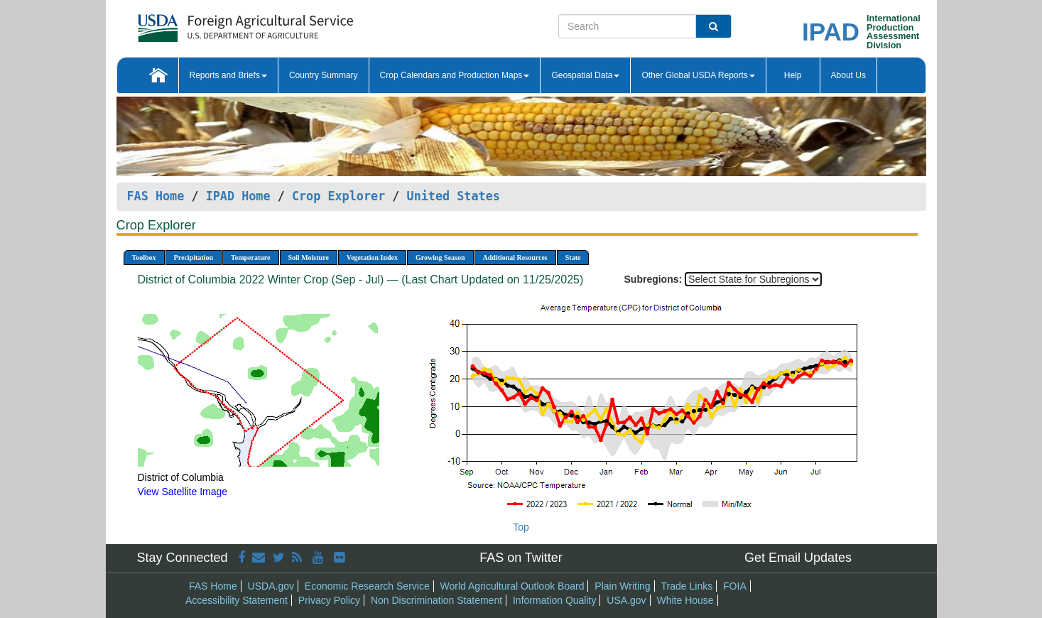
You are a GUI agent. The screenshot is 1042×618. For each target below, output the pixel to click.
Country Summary (323, 75)
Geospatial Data (585, 75)
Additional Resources (515, 257)
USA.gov (626, 600)
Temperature (251, 257)
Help (793, 75)
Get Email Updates (798, 558)
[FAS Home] (210, 23)
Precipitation (193, 257)
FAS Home (156, 196)
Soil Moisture (308, 257)
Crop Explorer (338, 196)
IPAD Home (238, 196)
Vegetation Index (372, 257)
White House (684, 600)
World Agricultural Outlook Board (512, 586)
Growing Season (440, 257)
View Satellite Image (183, 491)
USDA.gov (271, 586)
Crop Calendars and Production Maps (455, 75)
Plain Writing (622, 586)
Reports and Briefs (228, 75)
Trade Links (687, 586)
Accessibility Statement (236, 600)
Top (521, 527)
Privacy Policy (329, 600)
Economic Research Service (367, 586)
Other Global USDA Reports (697, 75)
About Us (848, 75)
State (573, 257)
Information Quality (555, 600)
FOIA (735, 586)
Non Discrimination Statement (436, 600)
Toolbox (144, 257)
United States (453, 196)
